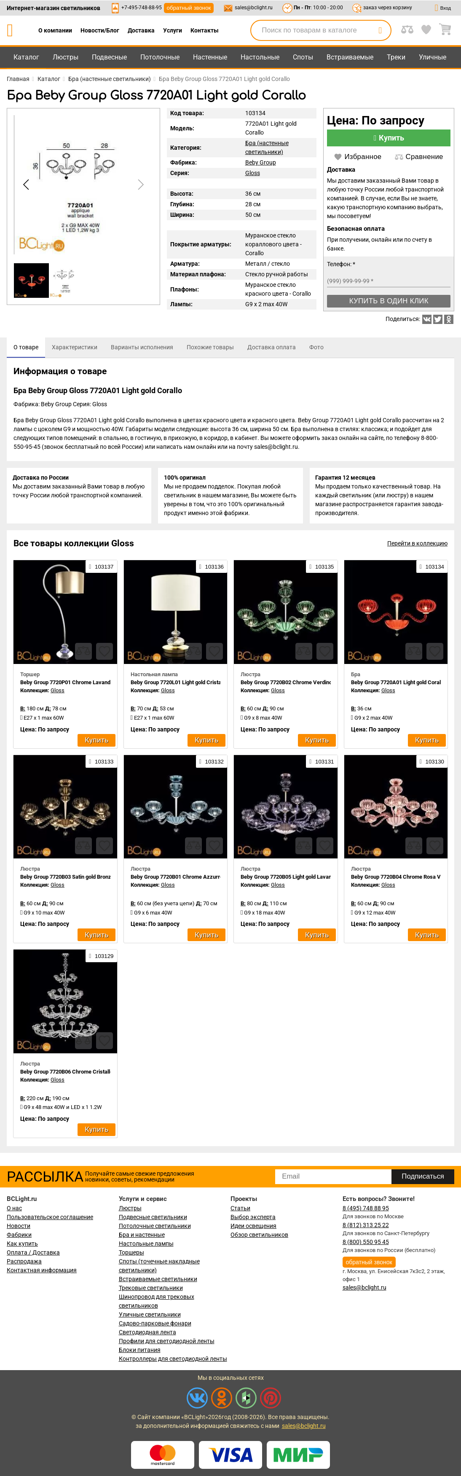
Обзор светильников (259, 1234)
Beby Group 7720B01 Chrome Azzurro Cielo (183, 879)
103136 (211, 568)
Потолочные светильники (155, 1225)
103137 (101, 568)
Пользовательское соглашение (50, 1217)
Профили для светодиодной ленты (166, 1341)
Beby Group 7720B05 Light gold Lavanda (289, 879)
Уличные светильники (150, 1314)
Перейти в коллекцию (417, 545)
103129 (101, 958)
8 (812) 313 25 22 (366, 1225)
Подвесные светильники (153, 1217)
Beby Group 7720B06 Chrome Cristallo (66, 1074)
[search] (380, 30)
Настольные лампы (146, 1243)
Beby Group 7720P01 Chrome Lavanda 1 (69, 684)
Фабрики (19, 1234)
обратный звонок (189, 8)
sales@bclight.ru (254, 8)
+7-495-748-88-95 (141, 8)
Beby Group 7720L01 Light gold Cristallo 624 (184, 684)
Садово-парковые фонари (155, 1323)
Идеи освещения (253, 1225)
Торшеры (131, 1252)
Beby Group (260, 162)
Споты (303, 57)
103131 (321, 763)
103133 (101, 763)
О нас (14, 1208)
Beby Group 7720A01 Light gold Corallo (398, 684)
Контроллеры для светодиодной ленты (173, 1358)
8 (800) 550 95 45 (366, 1242)
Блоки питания (140, 1349)
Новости (18, 1225)
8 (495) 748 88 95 (366, 1208)
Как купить (22, 1243)
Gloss (252, 173)
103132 (211, 763)
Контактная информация (42, 1270)
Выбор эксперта (253, 1217)
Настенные (210, 57)
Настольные (260, 57)
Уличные (432, 57)
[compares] (83, 653)
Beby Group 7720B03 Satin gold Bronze (67, 879)
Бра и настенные (142, 1234)
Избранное (357, 157)
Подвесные (109, 57)
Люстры (65, 57)
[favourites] (104, 653)
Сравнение (419, 157)
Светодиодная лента (147, 1332)
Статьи (240, 1208)
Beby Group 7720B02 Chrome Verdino (286, 684)
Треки (396, 57)
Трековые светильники (151, 1287)
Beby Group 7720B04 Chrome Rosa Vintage (403, 879)
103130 (432, 763)
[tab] (26, 347)
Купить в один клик (389, 301)
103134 (432, 568)
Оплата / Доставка (33, 1252)
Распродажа (24, 1261)
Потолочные (160, 57)
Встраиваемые (350, 57)
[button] (139, 184)
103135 (321, 568)
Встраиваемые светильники (158, 1279)
